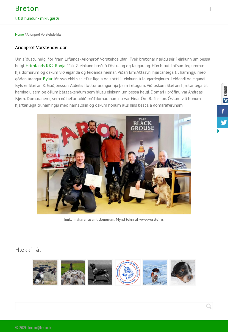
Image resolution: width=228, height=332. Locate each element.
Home (19, 34)
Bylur (47, 78)
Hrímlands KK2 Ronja (46, 65)
